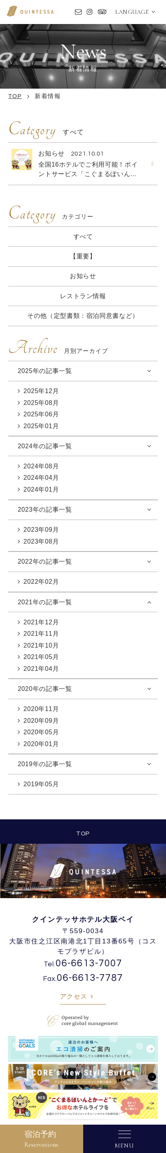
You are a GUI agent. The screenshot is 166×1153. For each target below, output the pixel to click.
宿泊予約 (41, 1139)
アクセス (74, 996)
